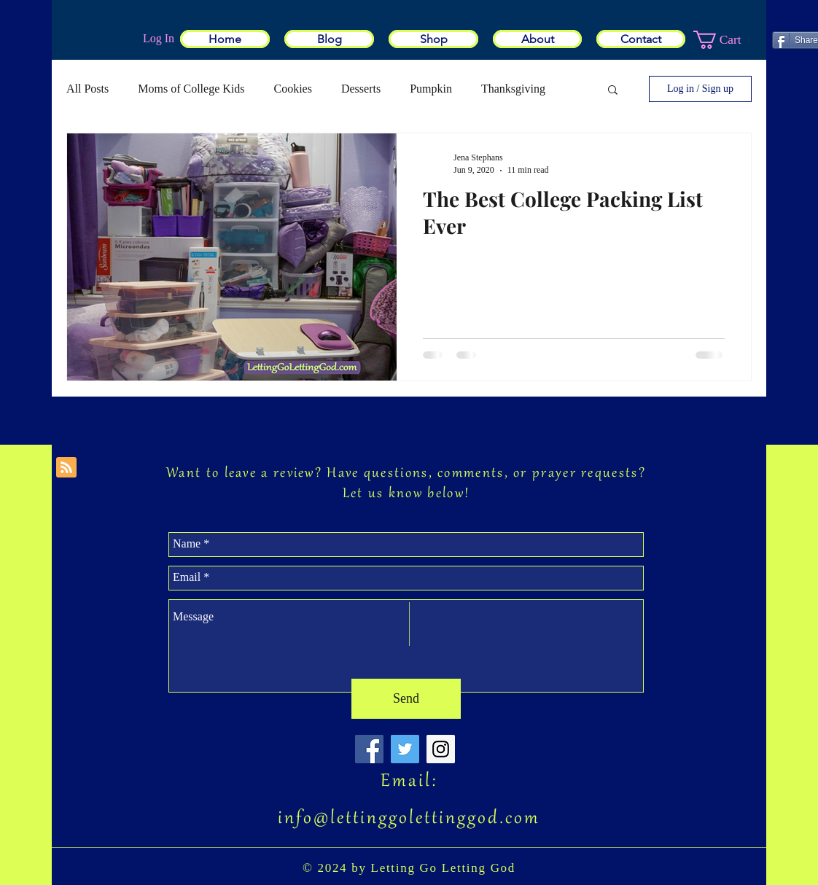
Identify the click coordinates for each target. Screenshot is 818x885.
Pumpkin (431, 88)
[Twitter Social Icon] (405, 749)
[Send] (406, 699)
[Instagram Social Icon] (440, 749)
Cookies (292, 88)
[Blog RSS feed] (66, 468)
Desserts (361, 88)
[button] (728, 40)
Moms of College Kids (191, 88)
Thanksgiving (513, 88)
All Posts (87, 88)
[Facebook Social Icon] (369, 749)
